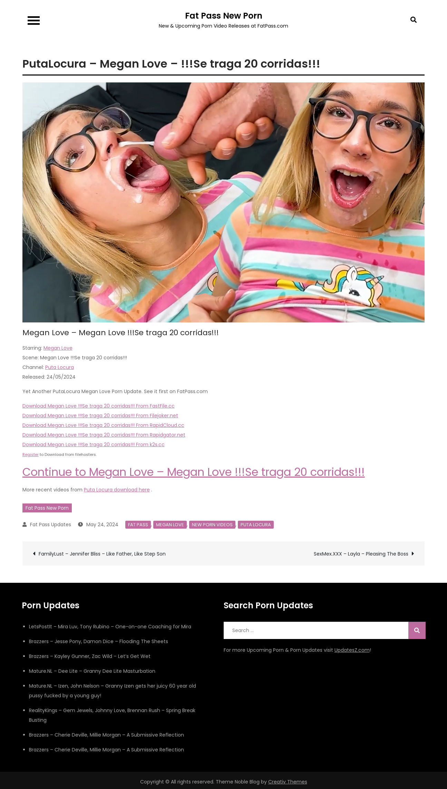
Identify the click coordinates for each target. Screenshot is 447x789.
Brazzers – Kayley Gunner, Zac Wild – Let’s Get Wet (89, 656)
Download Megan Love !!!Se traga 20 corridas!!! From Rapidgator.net (103, 434)
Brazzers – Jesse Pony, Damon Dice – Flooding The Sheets (98, 641)
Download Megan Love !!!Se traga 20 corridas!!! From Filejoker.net (100, 415)
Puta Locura (59, 367)
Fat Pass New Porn (223, 15)
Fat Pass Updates (50, 524)
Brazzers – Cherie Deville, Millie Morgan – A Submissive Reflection (106, 734)
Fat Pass (138, 524)
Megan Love (57, 347)
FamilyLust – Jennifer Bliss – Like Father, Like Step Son (102, 553)
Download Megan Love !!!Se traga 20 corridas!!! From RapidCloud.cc (103, 425)
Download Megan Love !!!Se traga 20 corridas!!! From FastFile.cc (98, 405)
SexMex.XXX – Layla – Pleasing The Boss (361, 553)
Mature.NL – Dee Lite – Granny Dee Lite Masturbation (92, 671)
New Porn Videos (212, 524)
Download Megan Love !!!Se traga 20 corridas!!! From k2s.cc (93, 444)
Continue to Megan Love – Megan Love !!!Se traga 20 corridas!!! (193, 472)
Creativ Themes (287, 781)
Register (30, 454)
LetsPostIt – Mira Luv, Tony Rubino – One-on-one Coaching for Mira (110, 626)
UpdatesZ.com (352, 650)
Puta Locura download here (117, 489)
